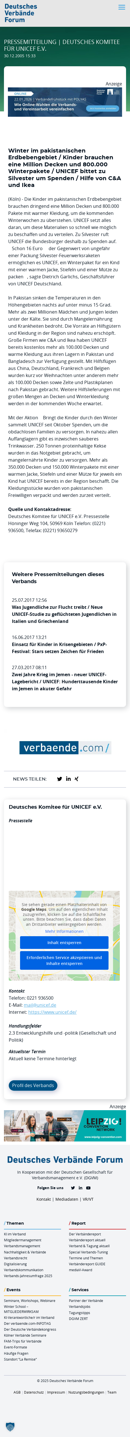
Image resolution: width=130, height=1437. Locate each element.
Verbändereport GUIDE (87, 1264)
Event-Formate (15, 1347)
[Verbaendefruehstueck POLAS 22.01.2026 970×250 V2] (65, 91)
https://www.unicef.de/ (52, 1012)
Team (111, 1392)
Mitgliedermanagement (22, 1240)
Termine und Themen (86, 1258)
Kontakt (43, 1199)
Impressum (56, 1392)
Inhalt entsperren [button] (64, 942)
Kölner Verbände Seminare (25, 1335)
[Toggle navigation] (122, 7)
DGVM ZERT (78, 1318)
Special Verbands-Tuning (88, 1252)
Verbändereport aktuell (87, 1240)
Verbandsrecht (15, 1258)
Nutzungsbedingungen (86, 1392)
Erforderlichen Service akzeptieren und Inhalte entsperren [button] (64, 960)
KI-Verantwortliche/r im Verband (29, 1317)
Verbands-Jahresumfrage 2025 (28, 1275)
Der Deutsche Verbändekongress (30, 1329)
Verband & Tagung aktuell (89, 1246)
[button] (10, 1427)
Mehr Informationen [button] (64, 931)
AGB (17, 1392)
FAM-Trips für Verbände (23, 1341)
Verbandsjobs (79, 1306)
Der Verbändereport (85, 1234)
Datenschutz (34, 1392)
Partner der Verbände (86, 1300)
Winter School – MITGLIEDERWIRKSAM (21, 1308)
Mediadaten (66, 1199)
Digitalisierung (15, 1264)
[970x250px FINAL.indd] (65, 1113)
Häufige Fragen (16, 1353)
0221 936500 (40, 998)
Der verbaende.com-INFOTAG (27, 1323)
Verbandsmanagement (22, 1246)
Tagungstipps (79, 1312)
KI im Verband (15, 1234)
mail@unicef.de (40, 1005)
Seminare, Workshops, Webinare (29, 1300)
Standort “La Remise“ (20, 1359)
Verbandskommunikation (23, 1270)
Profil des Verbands (33, 1085)
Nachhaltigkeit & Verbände (25, 1252)
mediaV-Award (80, 1270)
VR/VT (88, 1199)
